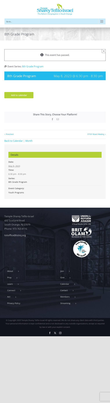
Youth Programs (16, 192)
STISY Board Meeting (95, 134)
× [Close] (103, 51)
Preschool (10, 134)
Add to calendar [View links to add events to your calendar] (19, 95)
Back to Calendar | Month (18, 140)
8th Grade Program (17, 182)
